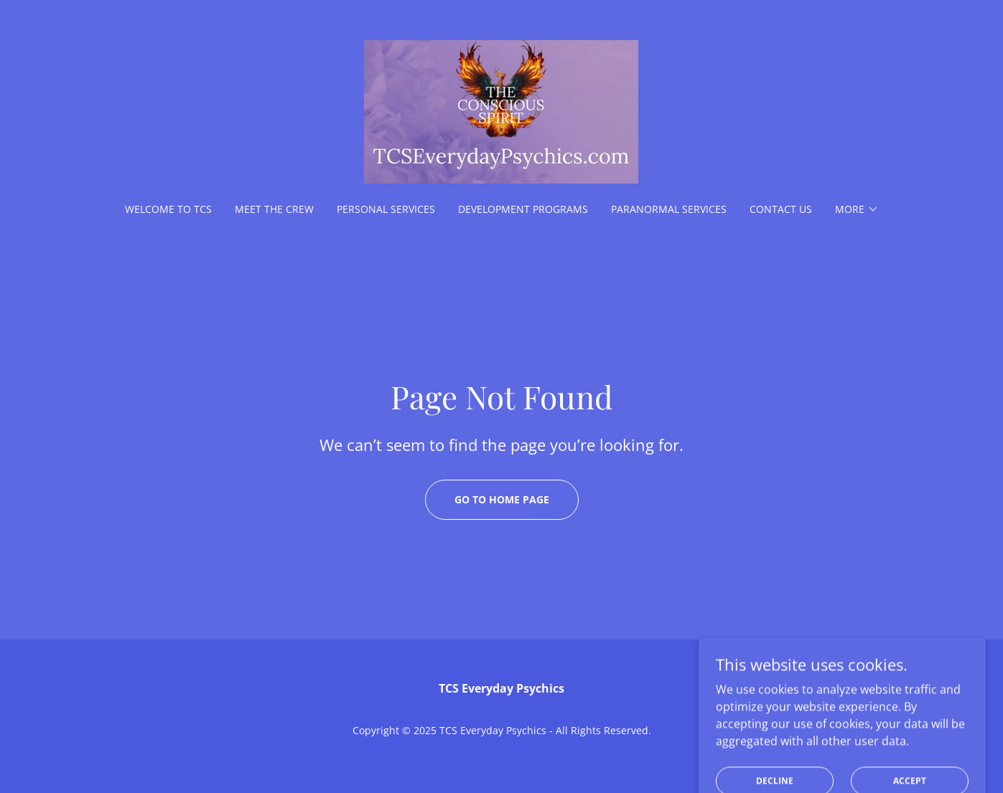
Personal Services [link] (386, 209)
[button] (857, 209)
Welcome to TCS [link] (168, 209)
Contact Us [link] (781, 209)
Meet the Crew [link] (274, 209)
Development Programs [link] (523, 209)
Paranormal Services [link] (669, 209)
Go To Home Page (501, 499)
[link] (501, 110)
